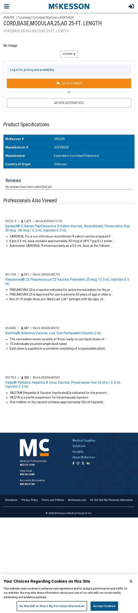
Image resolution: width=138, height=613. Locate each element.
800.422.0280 (27, 474)
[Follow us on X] (83, 463)
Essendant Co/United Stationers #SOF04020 (46, 17)
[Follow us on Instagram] (78, 463)
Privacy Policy (29, 500)
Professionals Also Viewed (30, 200)
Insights (77, 451)
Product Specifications (26, 124)
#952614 (10, 221)
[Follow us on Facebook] (73, 463)
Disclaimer (11, 500)
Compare (69, 54)
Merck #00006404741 (46, 328)
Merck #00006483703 (46, 274)
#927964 (10, 377)
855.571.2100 (27, 464)
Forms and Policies (53, 500)
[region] (69, 593)
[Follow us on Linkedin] (88, 463)
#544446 (10, 328)
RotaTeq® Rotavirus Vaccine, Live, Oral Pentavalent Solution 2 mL (53, 333)
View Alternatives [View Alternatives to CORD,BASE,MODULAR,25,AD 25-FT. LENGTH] (69, 103)
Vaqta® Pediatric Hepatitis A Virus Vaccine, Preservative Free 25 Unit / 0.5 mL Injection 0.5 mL (63, 384)
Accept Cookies (104, 606)
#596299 (8, 17)
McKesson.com (77, 500)
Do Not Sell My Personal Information (111, 500)
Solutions (78, 446)
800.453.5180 (27, 484)
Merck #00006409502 (46, 377)
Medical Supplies (84, 440)
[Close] (131, 581)
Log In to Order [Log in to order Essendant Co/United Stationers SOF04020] (69, 83)
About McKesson (83, 457)
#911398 (10, 274)
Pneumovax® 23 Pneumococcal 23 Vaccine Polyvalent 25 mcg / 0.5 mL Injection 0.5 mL (67, 281)
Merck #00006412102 (48, 221)
